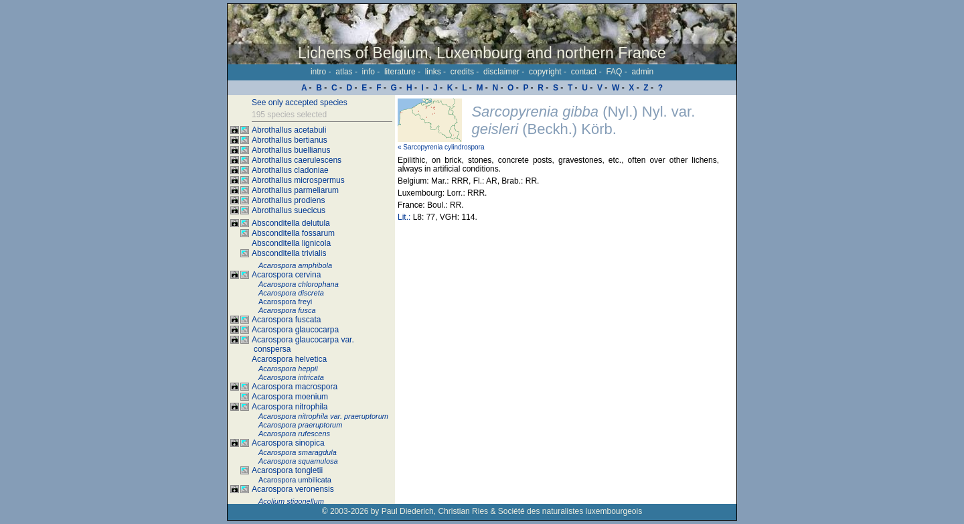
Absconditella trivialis (289, 253)
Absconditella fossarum (293, 233)
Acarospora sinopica (288, 443)
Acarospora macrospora (294, 386)
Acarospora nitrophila (289, 406)
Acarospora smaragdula (297, 452)
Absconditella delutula (291, 223)
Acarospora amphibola (295, 265)
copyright (545, 71)
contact (584, 71)
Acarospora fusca (287, 310)
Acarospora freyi (285, 302)
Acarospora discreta (291, 293)
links (433, 71)
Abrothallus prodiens (288, 200)
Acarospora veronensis (293, 489)
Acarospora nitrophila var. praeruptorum (323, 416)
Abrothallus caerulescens (296, 160)
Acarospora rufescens (294, 434)
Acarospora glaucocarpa (295, 329)
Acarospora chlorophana (298, 284)
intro (318, 71)
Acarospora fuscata (286, 319)
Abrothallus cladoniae (290, 170)
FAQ (614, 71)
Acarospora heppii (288, 369)
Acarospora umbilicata (294, 480)
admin (642, 71)
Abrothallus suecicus (288, 210)
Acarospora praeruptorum (300, 425)
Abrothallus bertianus (289, 140)
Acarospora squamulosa (298, 461)
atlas (343, 71)
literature (400, 71)
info (368, 71)
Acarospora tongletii (287, 470)
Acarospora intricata (291, 377)
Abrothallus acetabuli (289, 130)
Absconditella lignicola (291, 243)
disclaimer (501, 71)
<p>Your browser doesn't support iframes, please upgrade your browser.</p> (565, 299)
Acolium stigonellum (291, 501)
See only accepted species (299, 102)
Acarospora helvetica (289, 359)
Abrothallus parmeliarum (295, 190)
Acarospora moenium (290, 396)
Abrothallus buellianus (291, 150)
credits (462, 71)
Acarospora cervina (286, 274)
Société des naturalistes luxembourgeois (570, 511)
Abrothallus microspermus (298, 180)
